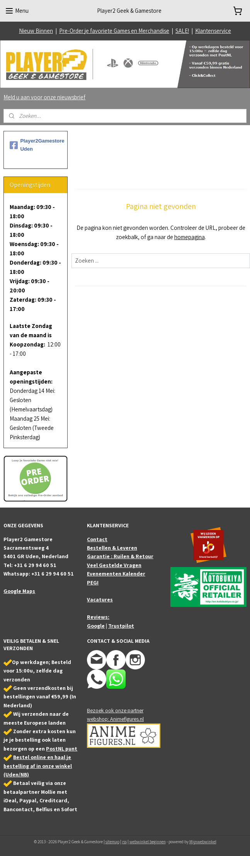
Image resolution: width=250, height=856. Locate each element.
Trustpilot (121, 625)
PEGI (93, 582)
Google (96, 625)
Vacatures (100, 599)
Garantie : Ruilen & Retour (120, 556)
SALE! (182, 30)
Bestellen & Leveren (112, 547)
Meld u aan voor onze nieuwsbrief (44, 97)
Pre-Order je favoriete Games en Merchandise (114, 30)
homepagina (189, 237)
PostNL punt (61, 748)
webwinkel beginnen (147, 841)
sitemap (112, 841)
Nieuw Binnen (36, 30)
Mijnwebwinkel (202, 841)
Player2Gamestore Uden (35, 145)
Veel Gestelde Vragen (114, 565)
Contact (97, 539)
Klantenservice (213, 30)
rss (124, 841)
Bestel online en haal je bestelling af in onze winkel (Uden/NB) (37, 766)
